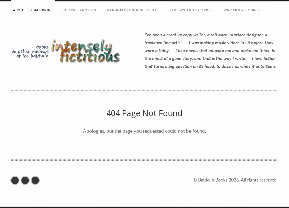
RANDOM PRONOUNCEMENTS (133, 10)
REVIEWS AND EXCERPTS (191, 10)
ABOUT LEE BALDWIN (32, 10)
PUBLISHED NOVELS (79, 10)
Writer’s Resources (243, 10)
